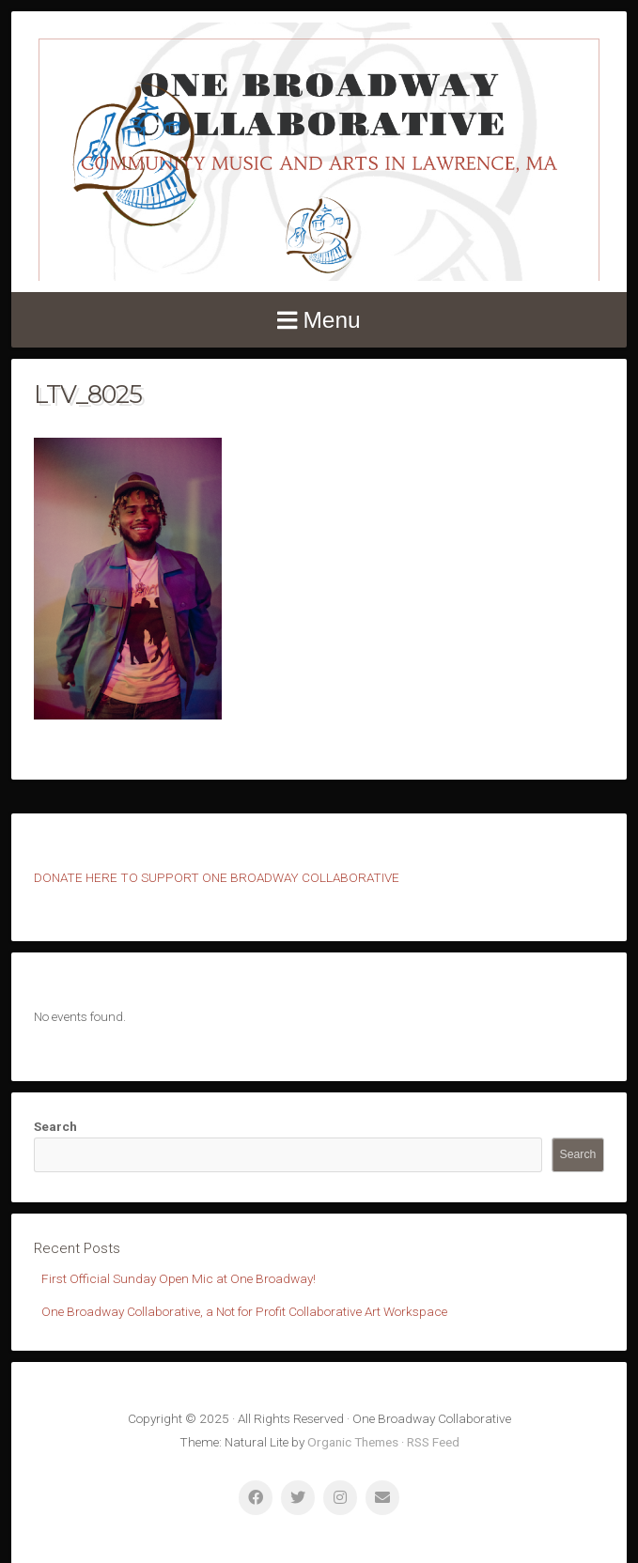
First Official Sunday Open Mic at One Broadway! (178, 1278)
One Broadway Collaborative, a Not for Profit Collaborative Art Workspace (244, 1311)
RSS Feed (433, 1441)
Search (55, 1126)
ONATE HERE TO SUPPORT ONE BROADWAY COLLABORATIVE (220, 877)
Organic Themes (352, 1441)
